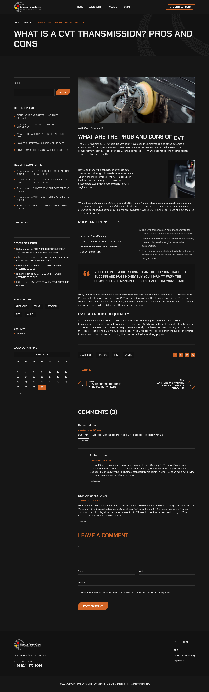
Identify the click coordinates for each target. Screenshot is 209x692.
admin (86, 370)
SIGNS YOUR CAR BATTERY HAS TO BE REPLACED (37, 116)
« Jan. (19, 393)
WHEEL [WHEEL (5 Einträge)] (30, 314)
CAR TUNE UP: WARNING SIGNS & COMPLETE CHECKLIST (170, 385)
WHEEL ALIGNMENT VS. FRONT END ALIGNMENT (36, 126)
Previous (93, 381)
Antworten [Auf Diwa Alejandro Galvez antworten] (84, 521)
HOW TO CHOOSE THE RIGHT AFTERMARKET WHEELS (105, 385)
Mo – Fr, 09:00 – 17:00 (23, 661)
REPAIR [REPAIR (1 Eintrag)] (37, 306)
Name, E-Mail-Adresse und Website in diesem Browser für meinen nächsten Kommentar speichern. (126, 592)
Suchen (19, 83)
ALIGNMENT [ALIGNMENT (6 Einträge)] (21, 306)
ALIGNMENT (85, 355)
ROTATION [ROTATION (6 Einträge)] (52, 306)
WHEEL (128, 355)
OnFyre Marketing (116, 683)
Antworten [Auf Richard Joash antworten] (84, 441)
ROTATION (102, 355)
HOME (17, 22)
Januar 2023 (22, 333)
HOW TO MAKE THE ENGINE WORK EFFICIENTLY (42, 150)
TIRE (116, 355)
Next (182, 380)
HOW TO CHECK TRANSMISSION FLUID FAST (40, 143)
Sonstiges (28, 22)
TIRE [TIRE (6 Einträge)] (18, 314)
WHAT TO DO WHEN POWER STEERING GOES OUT (41, 135)
